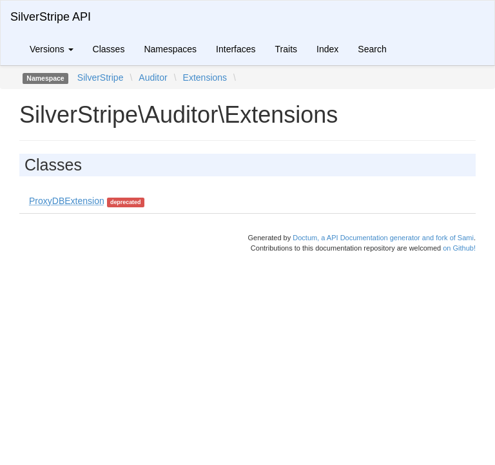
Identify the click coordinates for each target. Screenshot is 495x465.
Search (372, 49)
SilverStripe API (50, 16)
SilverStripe (100, 77)
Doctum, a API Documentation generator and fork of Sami (383, 238)
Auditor (153, 77)
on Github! (459, 248)
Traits (286, 49)
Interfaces (235, 49)
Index (327, 49)
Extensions (205, 77)
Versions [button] (51, 49)
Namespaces (170, 49)
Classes (109, 49)
